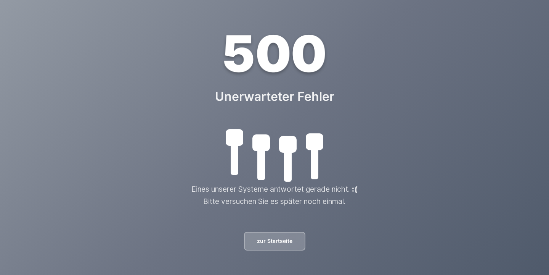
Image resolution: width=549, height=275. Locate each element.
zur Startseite (274, 241)
